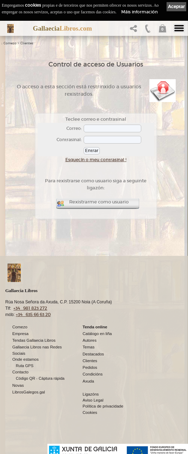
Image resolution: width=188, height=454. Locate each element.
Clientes (26, 43)
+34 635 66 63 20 (33, 314)
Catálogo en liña (97, 334)
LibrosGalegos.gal (28, 392)
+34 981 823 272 (30, 308)
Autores (90, 341)
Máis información (139, 11)
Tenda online (95, 327)
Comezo (10, 43)
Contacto (20, 372)
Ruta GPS (24, 366)
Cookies (90, 413)
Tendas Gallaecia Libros (34, 341)
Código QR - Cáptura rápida (40, 379)
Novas (18, 386)
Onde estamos (25, 360)
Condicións (93, 374)
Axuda (88, 381)
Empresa (20, 334)
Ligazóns (91, 394)
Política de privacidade (103, 406)
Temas (89, 347)
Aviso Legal (93, 400)
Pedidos (90, 368)
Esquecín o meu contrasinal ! (96, 159)
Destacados (93, 354)
